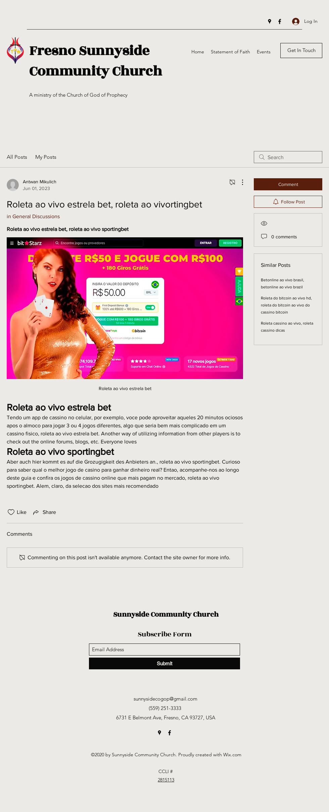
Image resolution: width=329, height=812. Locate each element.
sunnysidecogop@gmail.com (165, 699)
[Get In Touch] (301, 50)
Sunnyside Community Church (166, 614)
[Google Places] (269, 21)
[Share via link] (44, 512)
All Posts (17, 157)
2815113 (166, 780)
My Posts (45, 157)
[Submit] (164, 663)
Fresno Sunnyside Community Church (95, 61)
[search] (288, 157)
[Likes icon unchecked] (11, 512)
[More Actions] (239, 182)
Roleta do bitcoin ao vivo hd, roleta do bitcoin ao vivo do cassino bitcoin (286, 305)
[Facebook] (279, 21)
